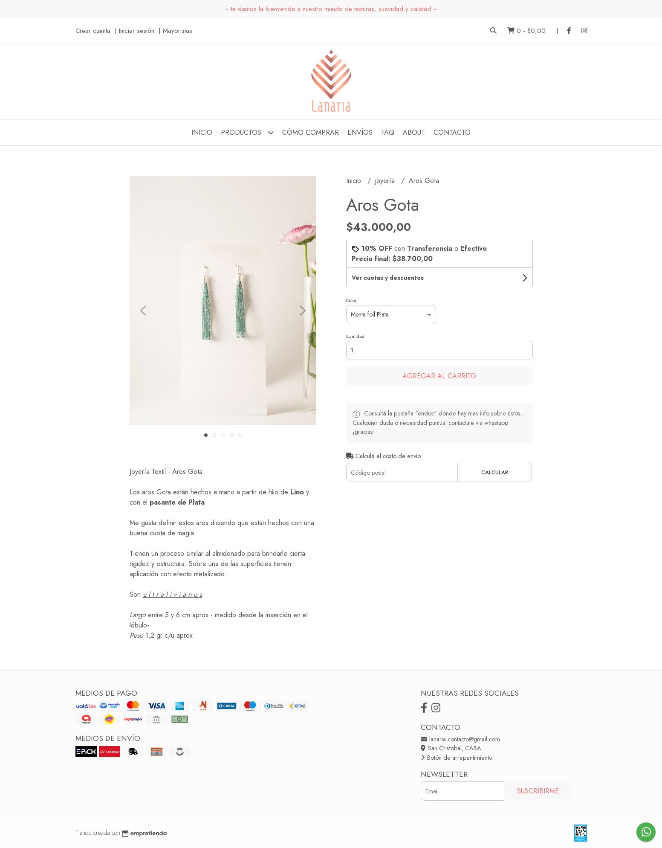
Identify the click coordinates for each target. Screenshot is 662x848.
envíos (360, 132)
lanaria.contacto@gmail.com (460, 739)
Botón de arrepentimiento (456, 757)
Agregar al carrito (439, 376)
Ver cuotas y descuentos (388, 277)
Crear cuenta (92, 30)
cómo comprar (310, 132)
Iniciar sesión (136, 30)
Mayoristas (177, 30)
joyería (386, 181)
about (414, 132)
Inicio (201, 132)
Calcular (494, 472)
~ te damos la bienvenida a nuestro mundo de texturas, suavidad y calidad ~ (331, 9)
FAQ (387, 132)
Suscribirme (538, 791)
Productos (247, 132)
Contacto (452, 132)
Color (351, 300)
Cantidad (355, 336)
